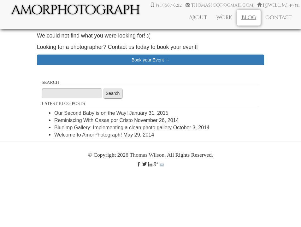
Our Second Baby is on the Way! (91, 113)
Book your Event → (151, 59)
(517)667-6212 (165, 5)
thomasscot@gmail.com (218, 5)
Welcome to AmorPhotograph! (88, 134)
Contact (278, 17)
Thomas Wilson (147, 155)
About (198, 17)
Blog (248, 17)
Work (224, 17)
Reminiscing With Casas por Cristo (93, 120)
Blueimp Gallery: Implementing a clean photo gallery (113, 127)
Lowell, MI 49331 (278, 5)
